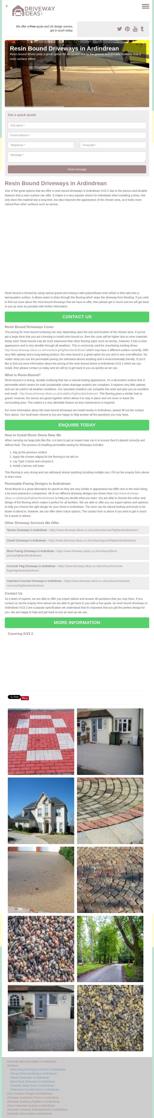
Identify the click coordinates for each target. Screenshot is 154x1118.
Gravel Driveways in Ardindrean (30, 1077)
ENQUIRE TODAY (76, 424)
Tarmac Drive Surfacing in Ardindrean (33, 1073)
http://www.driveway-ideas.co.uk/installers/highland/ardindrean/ (59, 393)
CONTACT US (77, 316)
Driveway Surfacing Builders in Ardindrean (33, 1101)
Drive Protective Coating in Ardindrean (31, 1105)
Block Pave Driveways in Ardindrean (32, 1081)
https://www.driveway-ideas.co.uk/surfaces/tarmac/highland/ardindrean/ (94, 530)
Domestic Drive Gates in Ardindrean (29, 1113)
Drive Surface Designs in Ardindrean (30, 1093)
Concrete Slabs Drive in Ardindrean (32, 1085)
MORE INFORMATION (77, 622)
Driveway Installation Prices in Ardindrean (33, 1097)
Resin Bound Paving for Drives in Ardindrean (38, 1069)
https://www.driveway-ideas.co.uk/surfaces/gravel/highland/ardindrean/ (92, 540)
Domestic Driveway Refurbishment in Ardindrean (37, 1109)
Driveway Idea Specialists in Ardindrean (32, 1061)
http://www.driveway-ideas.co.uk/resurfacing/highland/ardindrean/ (45, 350)
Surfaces (12, 1065)
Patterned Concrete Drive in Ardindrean (34, 1089)
